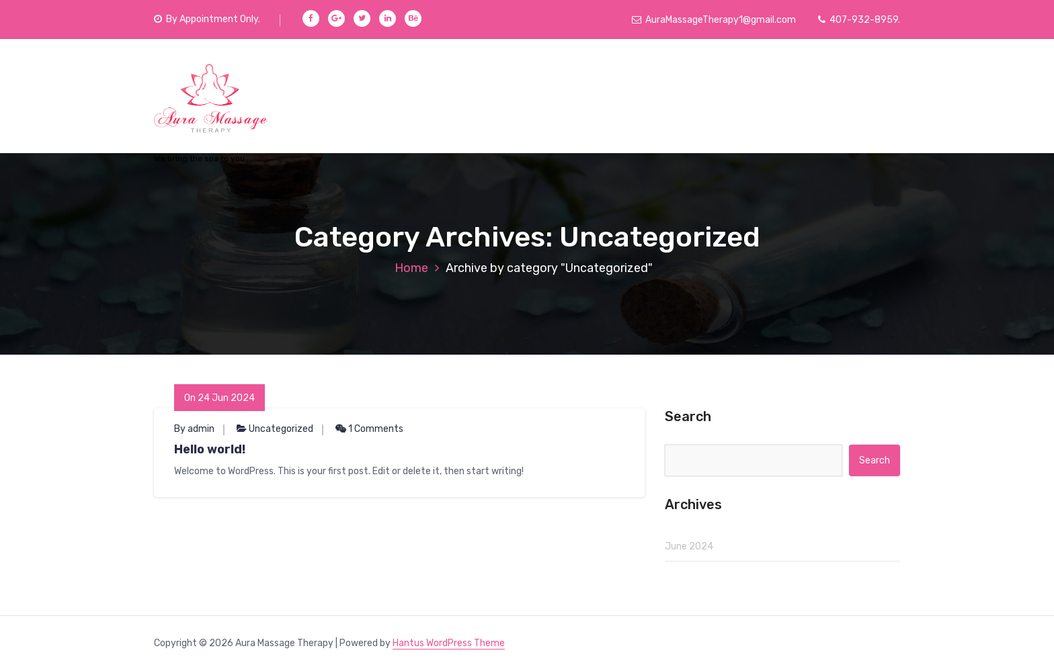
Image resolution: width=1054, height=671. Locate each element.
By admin (194, 429)
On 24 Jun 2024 (219, 398)
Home (411, 268)
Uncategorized (281, 429)
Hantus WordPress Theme (449, 643)
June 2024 (689, 546)
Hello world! (209, 449)
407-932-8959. (859, 20)
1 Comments (369, 429)
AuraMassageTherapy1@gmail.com (714, 20)
